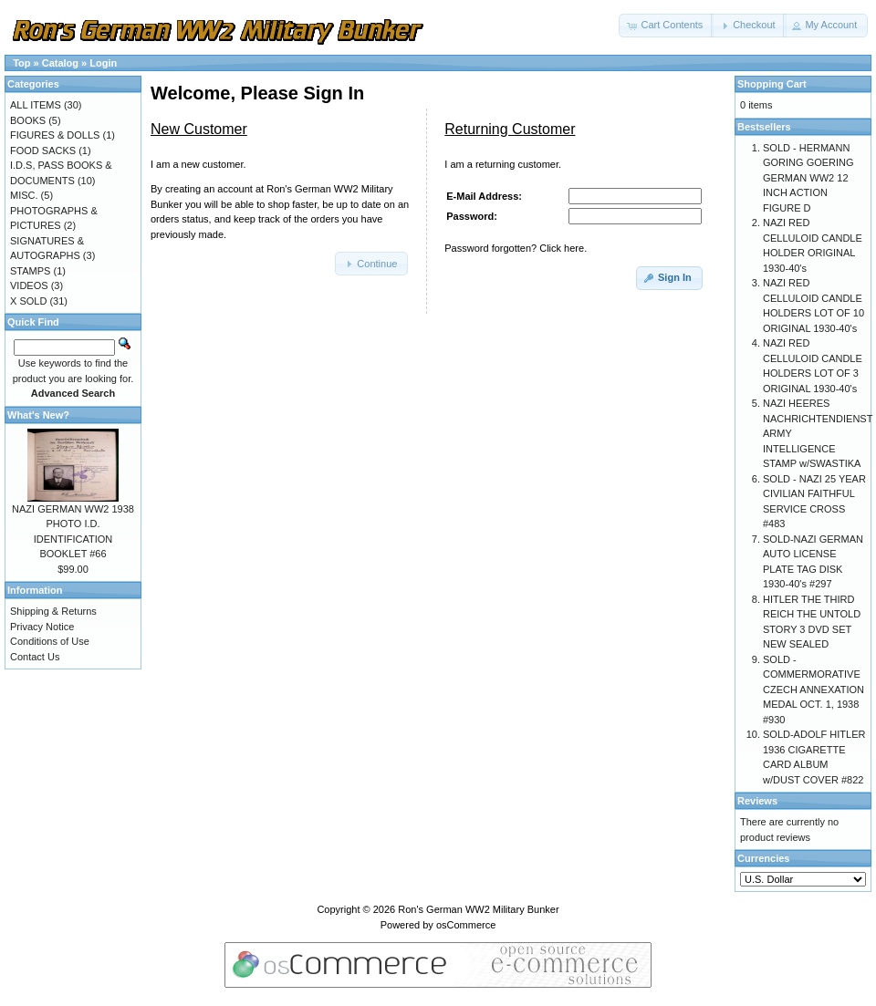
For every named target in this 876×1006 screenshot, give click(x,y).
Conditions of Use (49, 641)
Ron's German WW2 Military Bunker (478, 909)
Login (103, 62)
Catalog (60, 62)
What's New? (38, 415)
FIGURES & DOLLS (54, 135)
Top (21, 62)
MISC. (24, 195)
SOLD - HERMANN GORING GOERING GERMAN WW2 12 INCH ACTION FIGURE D (808, 177)
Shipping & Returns (53, 611)
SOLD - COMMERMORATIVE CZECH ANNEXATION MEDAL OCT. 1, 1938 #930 (813, 689)
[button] (666, 25)
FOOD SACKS (43, 150)
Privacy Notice (42, 626)
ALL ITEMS (35, 104)
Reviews (757, 800)
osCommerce (465, 924)
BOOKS (28, 120)
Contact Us (34, 656)
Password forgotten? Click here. (515, 248)
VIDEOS (29, 285)
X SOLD (28, 301)
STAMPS (30, 270)
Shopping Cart (772, 83)
